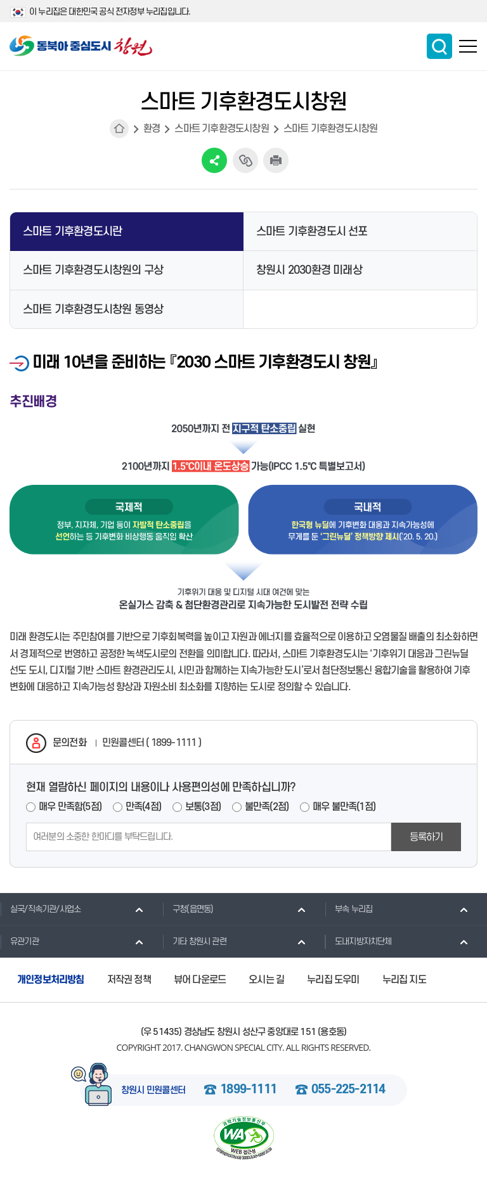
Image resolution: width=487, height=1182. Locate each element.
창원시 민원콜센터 (153, 1090)
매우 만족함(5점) (70, 807)
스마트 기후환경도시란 (72, 232)
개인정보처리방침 (50, 980)
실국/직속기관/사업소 (40, 909)
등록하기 (426, 837)
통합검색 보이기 (439, 46)
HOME (119, 128)
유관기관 (19, 941)
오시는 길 (266, 980)
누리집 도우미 (333, 980)
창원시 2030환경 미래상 (309, 270)
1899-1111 (248, 1090)
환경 (151, 128)
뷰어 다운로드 (200, 980)
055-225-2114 (348, 1090)
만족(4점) (143, 807)
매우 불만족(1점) (344, 807)
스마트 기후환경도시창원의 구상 (93, 270)
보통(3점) (203, 807)
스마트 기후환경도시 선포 (312, 232)
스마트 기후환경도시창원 (221, 128)
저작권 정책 (129, 980)
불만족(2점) (267, 807)
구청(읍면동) (187, 909)
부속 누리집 (348, 909)
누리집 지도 (404, 980)
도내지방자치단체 (358, 941)
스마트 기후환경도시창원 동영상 (93, 310)
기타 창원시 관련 (194, 941)
